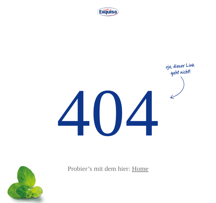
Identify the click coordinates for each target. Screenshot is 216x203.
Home (140, 168)
